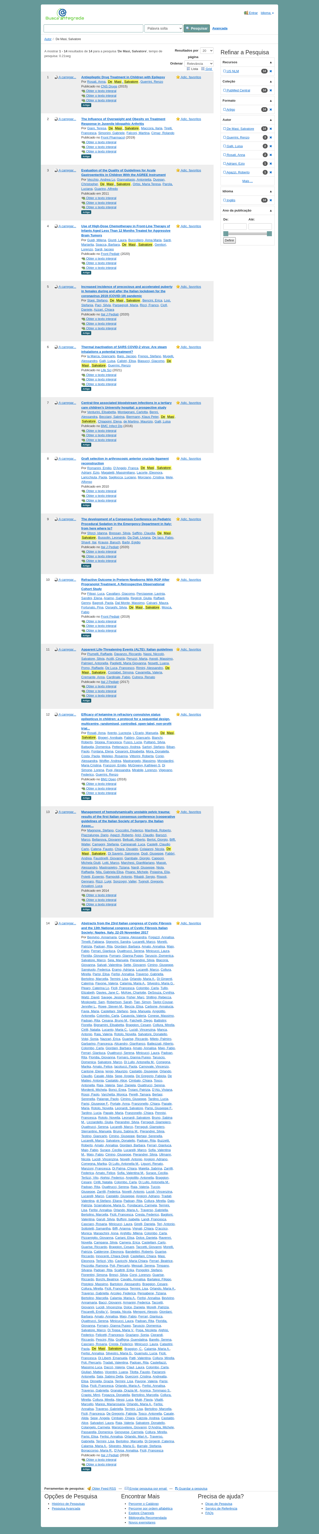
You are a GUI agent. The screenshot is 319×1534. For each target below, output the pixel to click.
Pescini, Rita (105, 1339)
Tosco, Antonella (150, 1413)
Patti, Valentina (140, 1358)
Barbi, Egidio (131, 542)
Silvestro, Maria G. (160, 983)
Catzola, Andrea (148, 1418)
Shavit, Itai (88, 542)
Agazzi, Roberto (121, 835)
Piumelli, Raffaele (99, 654)
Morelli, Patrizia (158, 1307)
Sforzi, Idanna (97, 533)
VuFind (53, 14)
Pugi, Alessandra (118, 770)
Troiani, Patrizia (139, 1090)
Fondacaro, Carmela (142, 1205)
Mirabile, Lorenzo (144, 770)
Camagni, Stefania (105, 844)
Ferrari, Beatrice (160, 1261)
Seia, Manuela (118, 960)
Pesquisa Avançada (66, 1508)
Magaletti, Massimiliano (118, 472)
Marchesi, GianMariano (138, 863)
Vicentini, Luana (116, 1372)
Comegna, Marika (94, 1164)
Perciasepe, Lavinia (151, 593)
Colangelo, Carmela (95, 1427)
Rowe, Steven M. (110, 1006)
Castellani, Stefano (114, 1011)
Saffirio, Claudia (143, 533)
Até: (251, 219)
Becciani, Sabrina (111, 417)
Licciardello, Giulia (100, 1122)
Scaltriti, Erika (124, 1270)
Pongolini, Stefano (149, 1270)
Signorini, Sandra (118, 942)
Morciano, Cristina (151, 477)
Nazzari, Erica (110, 1039)
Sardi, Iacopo (104, 249)
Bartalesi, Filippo (159, 1279)
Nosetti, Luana (158, 663)
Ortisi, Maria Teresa (146, 184)
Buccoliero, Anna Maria (145, 240)
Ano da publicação (237, 210)
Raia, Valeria (103, 1034)
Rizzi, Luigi (103, 881)
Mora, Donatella (157, 751)
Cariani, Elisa (124, 1238)
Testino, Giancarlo (94, 1136)
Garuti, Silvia (105, 1219)
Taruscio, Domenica (159, 955)
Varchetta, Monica (114, 1094)
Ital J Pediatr (110, 314)
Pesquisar (197, 28)
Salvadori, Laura (102, 1423)
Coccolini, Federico (129, 830)
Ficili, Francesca (122, 988)
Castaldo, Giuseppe (143, 1071)
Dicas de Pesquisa (218, 1504)
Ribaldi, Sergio (144, 876)
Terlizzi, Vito (89, 1177)
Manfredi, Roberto (158, 830)
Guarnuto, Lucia (145, 1353)
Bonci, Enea (117, 1090)
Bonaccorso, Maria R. (96, 1450)
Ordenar (176, 63)
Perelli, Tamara (139, 1094)
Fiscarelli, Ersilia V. (94, 1312)
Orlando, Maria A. (142, 979)
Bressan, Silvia (119, 533)
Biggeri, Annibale (110, 737)
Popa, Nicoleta (146, 1330)
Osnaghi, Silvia (116, 607)
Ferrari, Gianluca (103, 951)
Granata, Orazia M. (124, 1390)
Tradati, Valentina (115, 1362)
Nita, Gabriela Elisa (109, 872)
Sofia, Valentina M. (130, 1173)
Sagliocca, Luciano (122, 477)
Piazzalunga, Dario (94, 835)
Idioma (267, 13)
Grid (207, 69)
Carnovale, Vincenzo (154, 1066)
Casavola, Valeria (133, 1016)
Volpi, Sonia (89, 1039)
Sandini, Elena (91, 598)
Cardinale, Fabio (118, 677)
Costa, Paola (90, 756)
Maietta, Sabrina (150, 1168)
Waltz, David (90, 997)
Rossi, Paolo (90, 1094)
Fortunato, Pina (92, 607)
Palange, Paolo (108, 1099)
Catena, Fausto (102, 849)
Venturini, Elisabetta (101, 412)
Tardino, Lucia (158, 1099)
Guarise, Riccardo (135, 1039)
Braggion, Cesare (138, 1025)
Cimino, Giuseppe (160, 965)
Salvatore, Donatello (152, 1034)
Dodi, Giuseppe (152, 853)
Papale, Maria (113, 1113)
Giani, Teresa (96, 128)
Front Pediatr (110, 254)
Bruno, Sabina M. (125, 1131)
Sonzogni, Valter (125, 881)
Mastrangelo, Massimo (139, 761)
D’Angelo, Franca (125, 468)
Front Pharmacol (113, 137)
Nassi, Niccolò (153, 654)
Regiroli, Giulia (141, 598)
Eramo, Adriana (123, 969)
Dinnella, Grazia (101, 1381)
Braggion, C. (133, 1349)
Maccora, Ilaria (151, 128)
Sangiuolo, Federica (95, 969)
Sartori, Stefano (153, 747)
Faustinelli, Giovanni (108, 858)
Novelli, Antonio (131, 1159)
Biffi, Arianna (121, 1228)
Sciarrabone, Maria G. (110, 1205)
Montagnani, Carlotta (133, 412)
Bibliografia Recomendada (147, 1518)
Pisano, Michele (136, 872)
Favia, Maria (90, 1011)
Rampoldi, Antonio (119, 876)
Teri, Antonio (166, 1224)
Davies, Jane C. (107, 992)
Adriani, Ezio (90, 472)
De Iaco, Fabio (162, 537)
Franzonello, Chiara (146, 1103)
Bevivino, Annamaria (102, 937)
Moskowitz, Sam (93, 1002)
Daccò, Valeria (114, 1367)
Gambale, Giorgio (137, 858)
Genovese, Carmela (129, 1432)
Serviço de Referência (221, 1508)
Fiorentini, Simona (94, 1275)
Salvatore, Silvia (92, 658)
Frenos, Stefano (149, 356)
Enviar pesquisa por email (146, 1488)
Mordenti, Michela (94, 1090)
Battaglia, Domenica (95, 747)
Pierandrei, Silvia (142, 960)
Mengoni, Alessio (145, 1312)
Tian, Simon (142, 1002)
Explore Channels (141, 1513)
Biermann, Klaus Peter (142, 417)
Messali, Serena (143, 1265)
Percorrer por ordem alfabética (150, 1508)
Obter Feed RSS (101, 1488)
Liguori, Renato (152, 1164)
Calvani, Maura (157, 603)
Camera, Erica (129, 1242)
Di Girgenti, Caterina (159, 1441)
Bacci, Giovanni (110, 1302)
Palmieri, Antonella (94, 663)
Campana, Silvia (106, 1242)
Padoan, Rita (103, 946)
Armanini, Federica (136, 1302)
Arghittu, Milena (131, 1233)
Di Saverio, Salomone (123, 853)
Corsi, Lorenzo (140, 1275)
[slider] (225, 233)
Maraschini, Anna (105, 1233)
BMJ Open (108, 779)
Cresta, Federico (147, 1214)
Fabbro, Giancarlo (137, 737)
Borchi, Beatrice (107, 1279)
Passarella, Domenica (97, 1432)
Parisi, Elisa (101, 974)
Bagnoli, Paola (102, 603)
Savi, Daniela (126, 1085)
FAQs (209, 1513)
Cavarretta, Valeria (148, 672)
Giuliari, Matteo (92, 1372)
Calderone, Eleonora (109, 1251)
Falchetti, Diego (141, 1020)
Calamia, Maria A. (132, 983)
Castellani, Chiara (143, 1256)
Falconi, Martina (137, 133)
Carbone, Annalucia (159, 1006)
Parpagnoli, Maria (125, 305)
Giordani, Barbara (127, 946)
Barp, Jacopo (126, 356)
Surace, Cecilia (111, 1150)
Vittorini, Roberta (142, 756)
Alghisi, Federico (112, 1177)
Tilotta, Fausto (140, 1372)
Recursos (230, 62)
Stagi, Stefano (97, 300)
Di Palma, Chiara (124, 1168)
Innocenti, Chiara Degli (112, 1256)
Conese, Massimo (161, 1016)
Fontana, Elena (102, 751)
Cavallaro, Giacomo (120, 593)
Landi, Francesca (153, 1219)
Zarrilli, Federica (108, 1191)
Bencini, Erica (152, 300)
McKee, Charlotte (133, 992)
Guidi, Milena (96, 240)
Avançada (220, 28)
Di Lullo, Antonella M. (139, 1062)
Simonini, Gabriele (111, 133)
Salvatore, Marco (93, 960)
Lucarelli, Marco (143, 942)
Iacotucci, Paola (125, 1066)
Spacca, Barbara (108, 244)
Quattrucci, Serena (130, 951)
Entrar (251, 13)
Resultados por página (186, 54)
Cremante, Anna (93, 677)
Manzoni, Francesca (95, 1168)
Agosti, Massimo (161, 658)
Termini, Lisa (119, 979)
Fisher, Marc (136, 997)
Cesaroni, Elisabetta (129, 751)
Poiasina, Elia (160, 872)
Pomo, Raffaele (92, 668)
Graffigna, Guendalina (131, 1339)
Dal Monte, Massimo (130, 603)
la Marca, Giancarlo (101, 356)
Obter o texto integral (98, 91)
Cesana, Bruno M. (115, 1020)
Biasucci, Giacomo (151, 361)
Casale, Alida (103, 1076)
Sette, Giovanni (135, 965)
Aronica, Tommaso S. (155, 1390)
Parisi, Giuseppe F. (94, 1103)
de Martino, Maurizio (138, 421)
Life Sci (106, 370)
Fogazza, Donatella (116, 1395)
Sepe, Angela (124, 1076)
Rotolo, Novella (125, 1034)
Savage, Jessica (113, 997)
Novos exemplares (142, 1522)
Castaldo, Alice (116, 1080)
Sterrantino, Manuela (96, 1131)
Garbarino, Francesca (97, 1043)
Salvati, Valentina (109, 965)
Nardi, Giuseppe (143, 867)
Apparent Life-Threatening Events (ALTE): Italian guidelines (127, 649)
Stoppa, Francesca (108, 742)
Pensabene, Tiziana (152, 1293)
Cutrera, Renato (143, 677)
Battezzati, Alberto (160, 1043)
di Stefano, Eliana (109, 1201)
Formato (229, 100)
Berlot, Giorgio (157, 839)
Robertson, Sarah (119, 1002)
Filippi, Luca (95, 593)
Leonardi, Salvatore (129, 1108)
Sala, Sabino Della (109, 1376)
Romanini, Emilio (99, 468)
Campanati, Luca (133, 844)
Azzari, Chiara (104, 309)
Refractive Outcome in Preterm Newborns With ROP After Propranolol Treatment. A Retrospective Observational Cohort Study (125, 584)
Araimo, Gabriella (116, 598)
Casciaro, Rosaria (94, 1224)
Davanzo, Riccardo (128, 654)
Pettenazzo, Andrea (126, 747)
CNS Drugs (109, 86)
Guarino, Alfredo (106, 189)
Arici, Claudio (144, 835)
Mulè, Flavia (144, 1399)
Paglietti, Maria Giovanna (128, 663)
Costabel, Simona (121, 672)
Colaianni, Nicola (152, 849)
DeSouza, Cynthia (161, 992)
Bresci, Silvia (118, 1275)
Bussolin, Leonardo (112, 537)
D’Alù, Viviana (162, 1090)
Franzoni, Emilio (114, 765)
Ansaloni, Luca (91, 886)
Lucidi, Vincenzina (142, 1029)
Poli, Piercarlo (120, 1265)
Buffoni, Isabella (127, 1219)
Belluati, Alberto (134, 839)
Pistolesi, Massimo (94, 1284)
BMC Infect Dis (112, 426)
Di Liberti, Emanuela (112, 1358)
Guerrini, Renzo (151, 81)
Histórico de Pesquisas (68, 1504)
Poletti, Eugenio (92, 876)
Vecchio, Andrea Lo (101, 179)
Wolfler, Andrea (110, 761)
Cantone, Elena (92, 1071)
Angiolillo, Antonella (140, 1177)
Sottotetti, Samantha (96, 1228)
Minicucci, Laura (157, 951)
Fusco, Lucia (133, 742)
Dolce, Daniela (146, 1238)
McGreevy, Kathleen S (144, 765)
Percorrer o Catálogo (144, 1504)
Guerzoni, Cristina (138, 1376)
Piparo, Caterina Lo (95, 988)
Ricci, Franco (149, 305)
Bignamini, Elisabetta (109, 1025)
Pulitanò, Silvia (154, 742)
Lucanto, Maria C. (115, 1029)
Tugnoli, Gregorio (150, 881)
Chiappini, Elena (110, 421)
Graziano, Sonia (137, 1335)
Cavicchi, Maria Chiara (131, 1261)
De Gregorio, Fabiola (151, 1076)
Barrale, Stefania (149, 1446)
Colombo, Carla (147, 988)
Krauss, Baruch (109, 542)
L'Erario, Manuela (145, 733)
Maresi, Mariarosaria (110, 1404)
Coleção (229, 81)
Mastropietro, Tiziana (114, 867)
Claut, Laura (135, 1367)
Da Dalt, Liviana (139, 537)
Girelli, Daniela (144, 1224)
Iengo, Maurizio (116, 1071)
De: (226, 219)
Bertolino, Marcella (94, 979)
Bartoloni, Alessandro (125, 1284)
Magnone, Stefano (100, 830)
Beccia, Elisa (134, 1006)
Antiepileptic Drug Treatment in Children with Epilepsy (123, 77)
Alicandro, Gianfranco (129, 1043)
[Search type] (163, 28)
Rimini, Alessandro (149, 668)
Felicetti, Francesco (110, 1335)
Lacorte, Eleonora (149, 472)
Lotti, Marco (110, 863)
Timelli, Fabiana (92, 942)
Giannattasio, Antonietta (134, 179)
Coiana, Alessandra (133, 937)
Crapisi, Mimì (90, 1395)
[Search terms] (93, 28)
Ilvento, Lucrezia (119, 733)
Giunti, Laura (117, 240)
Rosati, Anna (96, 81)
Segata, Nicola (120, 1312)
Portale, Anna (120, 1103)
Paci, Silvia (103, 305)
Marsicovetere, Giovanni (129, 1427)
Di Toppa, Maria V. (121, 1330)
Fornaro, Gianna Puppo (126, 955)
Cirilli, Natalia (90, 1029)
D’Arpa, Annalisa (126, 1450)
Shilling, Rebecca (158, 997)
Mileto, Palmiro (160, 1039)
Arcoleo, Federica (123, 1293)
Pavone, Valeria (106, 983)
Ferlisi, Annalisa (122, 974)
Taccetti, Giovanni (148, 1247)
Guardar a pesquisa (191, 1488)
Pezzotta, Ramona (94, 1265)
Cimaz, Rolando (162, 133)
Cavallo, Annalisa (133, 1279)
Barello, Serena (160, 1339)
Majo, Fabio (166, 1048)
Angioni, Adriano (155, 1159)
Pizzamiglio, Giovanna (97, 1238)
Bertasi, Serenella (149, 1136)
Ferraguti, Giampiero (155, 1122)
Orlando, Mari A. (136, 1436)
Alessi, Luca (124, 1399)
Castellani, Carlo (153, 1242)
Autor (48, 39)
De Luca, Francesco (119, 668)
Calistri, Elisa (126, 361)
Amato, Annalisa (153, 946)
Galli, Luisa (107, 361)
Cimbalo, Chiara (140, 1080)
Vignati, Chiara (143, 1228)
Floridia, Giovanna (94, 955)
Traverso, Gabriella (149, 974)
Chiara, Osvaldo (126, 849)
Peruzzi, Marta (136, 658)
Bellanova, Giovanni (106, 839)
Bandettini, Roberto (139, 1251)
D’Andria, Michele (161, 1427)
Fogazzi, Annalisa (161, 937)
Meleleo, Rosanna (115, 756)
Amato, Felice (102, 1066)
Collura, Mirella (163, 1025)
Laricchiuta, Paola (94, 477)
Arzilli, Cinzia (115, 658)
